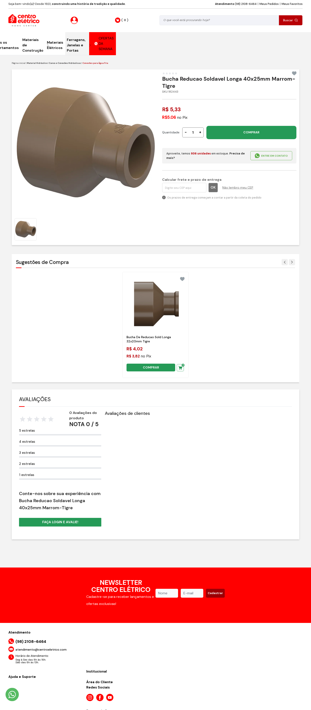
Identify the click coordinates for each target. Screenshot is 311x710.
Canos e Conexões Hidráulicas (65, 63)
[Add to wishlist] (294, 73)
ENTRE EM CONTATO (271, 155)
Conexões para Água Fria (95, 63)
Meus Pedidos (269, 4)
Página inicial (18, 63)
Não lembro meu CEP (237, 187)
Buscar (290, 20)
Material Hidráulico (37, 63)
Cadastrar (215, 593)
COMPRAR (251, 132)
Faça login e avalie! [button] (60, 522)
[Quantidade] (193, 132)
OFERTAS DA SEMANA (104, 43)
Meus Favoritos (292, 4)
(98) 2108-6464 (236, 4)
